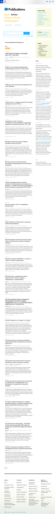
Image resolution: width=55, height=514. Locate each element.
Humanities (41, 49)
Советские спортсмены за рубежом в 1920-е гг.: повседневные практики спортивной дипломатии (18, 447)
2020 (39, 35)
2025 (48, 32)
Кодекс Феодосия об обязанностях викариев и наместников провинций (18, 222)
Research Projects (33, 488)
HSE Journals (44, 486)
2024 (39, 34)
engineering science (42, 15)
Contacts (9, 512)
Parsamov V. (7, 322)
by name (7, 48)
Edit (51, 511)
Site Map (24, 512)
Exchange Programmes (22, 492)
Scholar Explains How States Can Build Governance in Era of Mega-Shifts (44, 126)
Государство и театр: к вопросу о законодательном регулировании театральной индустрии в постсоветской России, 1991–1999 (18, 122)
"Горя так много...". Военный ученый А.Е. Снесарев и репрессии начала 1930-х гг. (18, 103)
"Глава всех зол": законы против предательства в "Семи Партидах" (18, 85)
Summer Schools (20, 497)
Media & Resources (44, 481)
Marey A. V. (7, 57)
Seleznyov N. (7, 387)
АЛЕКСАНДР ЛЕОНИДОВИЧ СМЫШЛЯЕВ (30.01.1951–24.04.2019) (16, 54)
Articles (14, 14)
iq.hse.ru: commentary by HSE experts (46, 491)
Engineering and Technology (42, 47)
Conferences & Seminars (32, 494)
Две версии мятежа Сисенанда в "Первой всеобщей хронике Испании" (16, 142)
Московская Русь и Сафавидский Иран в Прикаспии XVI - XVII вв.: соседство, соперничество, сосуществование (16, 277)
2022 (44, 34)
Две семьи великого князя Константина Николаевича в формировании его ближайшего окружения (18, 163)
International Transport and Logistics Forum (42, 105)
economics (40, 14)
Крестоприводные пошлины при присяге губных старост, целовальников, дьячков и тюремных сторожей (18, 241)
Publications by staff (45, 484)
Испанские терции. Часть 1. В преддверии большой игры (16, 205)
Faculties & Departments (7, 491)
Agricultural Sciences (43, 45)
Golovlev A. (7, 126)
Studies (19, 480)
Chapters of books (12, 17)
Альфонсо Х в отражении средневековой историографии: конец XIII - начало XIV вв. (17, 67)
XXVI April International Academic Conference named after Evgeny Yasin (43, 140)
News (37, 61)
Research (32, 480)
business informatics (42, 12)
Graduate (19, 489)
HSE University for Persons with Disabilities (9, 504)
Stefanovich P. (7, 262)
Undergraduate (20, 487)
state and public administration (41, 23)
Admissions (19, 482)
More (46, 35)
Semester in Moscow (21, 499)
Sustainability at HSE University (9, 488)
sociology (40, 21)
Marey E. (6, 145)
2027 (43, 32)
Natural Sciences (42, 54)
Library (42, 494)
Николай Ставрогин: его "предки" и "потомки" (18, 320)
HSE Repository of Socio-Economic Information (45, 505)
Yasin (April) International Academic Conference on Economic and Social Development (34, 502)
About (6, 480)
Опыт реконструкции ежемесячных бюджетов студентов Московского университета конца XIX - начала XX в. (18, 341)
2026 (45, 32)
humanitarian (40, 16)
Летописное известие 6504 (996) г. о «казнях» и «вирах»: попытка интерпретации (18, 259)
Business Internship (21, 501)
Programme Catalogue (22, 485)
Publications (16, 9)
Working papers (11, 21)
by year (12, 48)
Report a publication (8, 25)
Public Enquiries (7, 507)
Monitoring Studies (33, 491)
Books (7, 14)
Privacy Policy (18, 512)
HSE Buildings (7, 500)
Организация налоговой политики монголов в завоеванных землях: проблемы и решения (18, 361)
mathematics (46, 19)
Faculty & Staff (7, 498)
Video (42, 500)
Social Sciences (42, 55)
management (40, 19)
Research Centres (33, 486)
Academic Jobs (32, 497)
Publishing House (45, 488)
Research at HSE (18, 25)
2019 (41, 35)
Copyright (13, 512)
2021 (46, 34)
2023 (41, 34)
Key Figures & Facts (8, 485)
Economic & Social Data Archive (46, 497)
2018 (44, 35)
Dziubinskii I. (7, 167)
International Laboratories (32, 483)
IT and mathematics (42, 18)
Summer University (21, 494)
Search (26, 33)
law (46, 18)
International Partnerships (7, 495)
